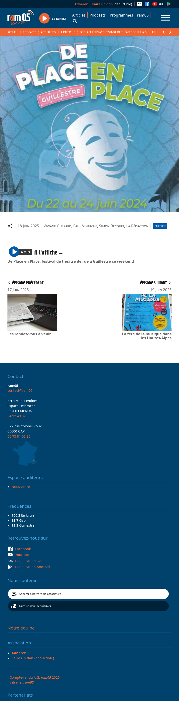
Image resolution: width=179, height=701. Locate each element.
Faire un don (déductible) (35, 606)
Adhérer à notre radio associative (40, 594)
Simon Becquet (111, 225)
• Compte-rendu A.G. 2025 (33, 677)
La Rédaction (137, 225)
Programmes (121, 15)
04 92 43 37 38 (18, 416)
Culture (160, 226)
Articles (79, 15)
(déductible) (112, 4)
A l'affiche (68, 32)
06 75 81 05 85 (18, 436)
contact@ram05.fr (21, 390)
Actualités (48, 32)
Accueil (12, 32)
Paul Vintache (85, 225)
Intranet (22, 682)
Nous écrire (21, 486)
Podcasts (98, 15)
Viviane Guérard (57, 225)
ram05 (143, 15)
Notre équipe (21, 628)
